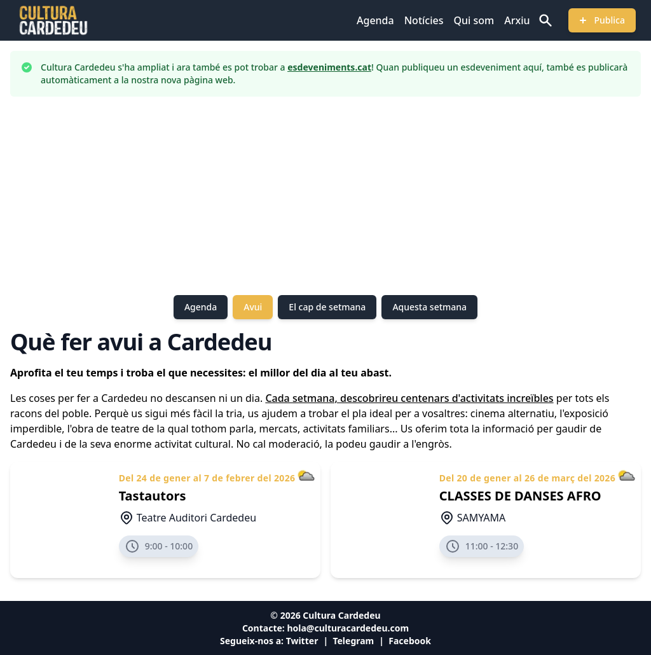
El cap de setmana (327, 307)
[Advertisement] (325, 196)
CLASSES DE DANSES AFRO (520, 495)
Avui (252, 307)
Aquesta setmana (429, 307)
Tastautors (152, 495)
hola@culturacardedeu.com (348, 628)
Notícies (424, 20)
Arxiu (517, 20)
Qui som (473, 20)
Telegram (353, 641)
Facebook (409, 641)
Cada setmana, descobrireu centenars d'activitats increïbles (409, 398)
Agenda (375, 20)
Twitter (302, 641)
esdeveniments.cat (329, 67)
